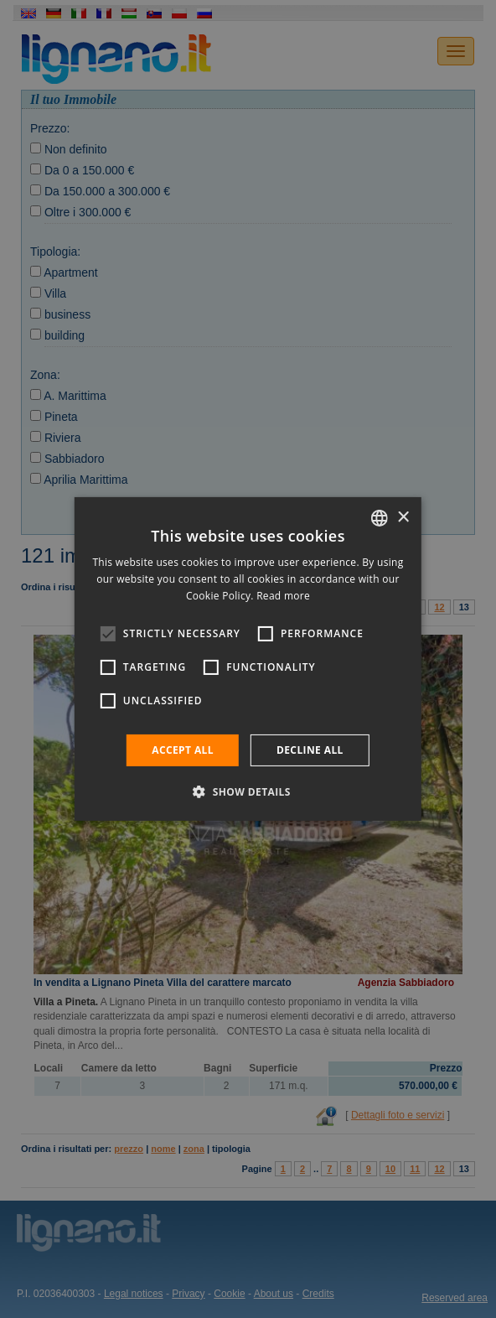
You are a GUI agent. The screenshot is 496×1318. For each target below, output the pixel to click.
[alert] (248, 659)
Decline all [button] (310, 750)
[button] (248, 791)
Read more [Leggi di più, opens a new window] (283, 596)
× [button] (402, 517)
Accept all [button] (183, 750)
